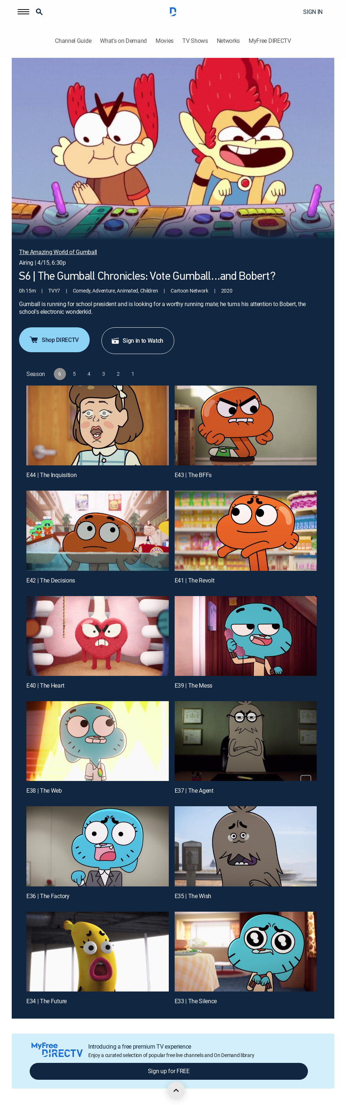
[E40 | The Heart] (97, 636)
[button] (23, 12)
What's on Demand (123, 41)
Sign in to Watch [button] (137, 340)
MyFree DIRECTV (270, 41)
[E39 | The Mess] (246, 636)
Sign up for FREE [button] (169, 1071)
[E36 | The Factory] (97, 846)
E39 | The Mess (194, 685)
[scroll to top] (176, 1090)
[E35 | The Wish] (246, 846)
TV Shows (195, 41)
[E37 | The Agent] (246, 741)
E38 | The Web (44, 790)
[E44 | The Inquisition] (97, 426)
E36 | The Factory (48, 896)
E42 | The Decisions (50, 580)
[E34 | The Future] (97, 952)
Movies (165, 41)
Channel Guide (73, 41)
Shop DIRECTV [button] (54, 340)
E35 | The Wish (193, 896)
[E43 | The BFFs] (246, 426)
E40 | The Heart (45, 685)
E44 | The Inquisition (51, 475)
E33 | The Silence (196, 1001)
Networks (228, 41)
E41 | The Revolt (195, 580)
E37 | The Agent (194, 790)
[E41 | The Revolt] (246, 531)
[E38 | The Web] (97, 741)
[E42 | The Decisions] (97, 531)
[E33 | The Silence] (246, 952)
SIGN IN (313, 12)
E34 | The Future (46, 1001)
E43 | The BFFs (193, 475)
